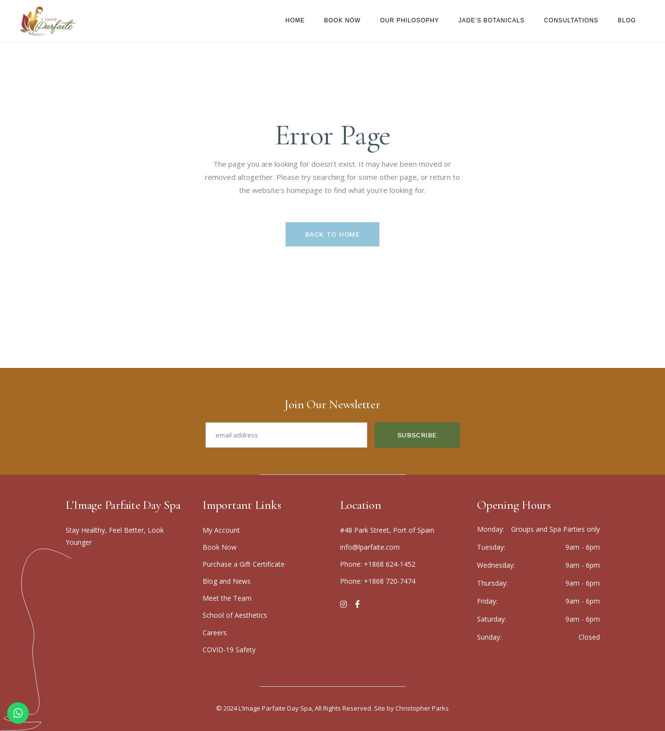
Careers (215, 632)
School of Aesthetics (235, 615)
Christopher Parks (422, 708)
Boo (220, 547)
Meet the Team (227, 598)
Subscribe (417, 435)
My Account (221, 530)
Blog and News (227, 581)
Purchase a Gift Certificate (244, 564)
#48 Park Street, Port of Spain (387, 530)
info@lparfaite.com (370, 547)
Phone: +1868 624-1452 (377, 564)
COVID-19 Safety (229, 649)
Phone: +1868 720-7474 (377, 581)
